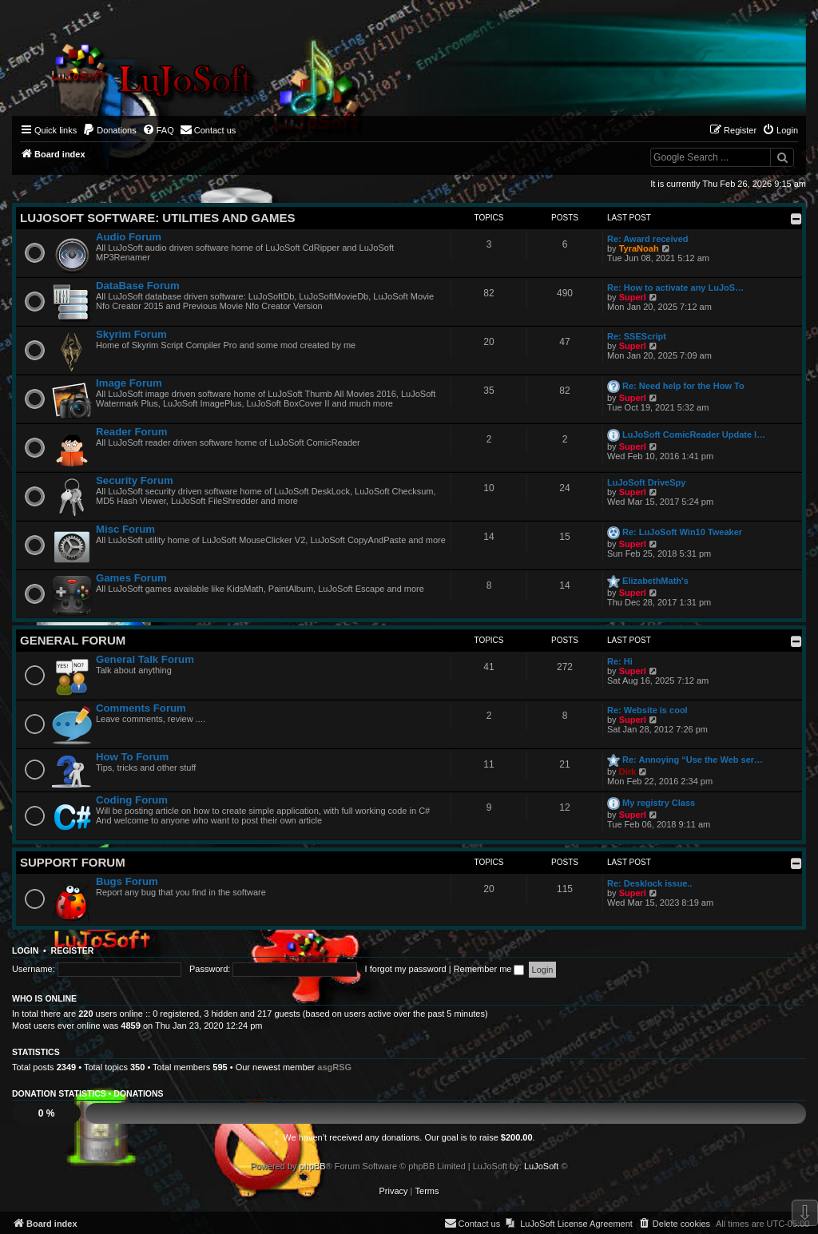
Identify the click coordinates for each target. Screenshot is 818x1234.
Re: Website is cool (647, 710)
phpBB (313, 1166)
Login (25, 950)
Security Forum (134, 480)
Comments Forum (141, 708)
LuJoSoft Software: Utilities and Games (157, 217)
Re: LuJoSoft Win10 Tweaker (682, 532)
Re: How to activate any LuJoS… (675, 287)
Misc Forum (125, 529)
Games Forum (131, 578)
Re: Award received (648, 239)
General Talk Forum (145, 659)
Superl (632, 297)
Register (72, 950)
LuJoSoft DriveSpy (646, 482)
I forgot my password (406, 969)
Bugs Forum (127, 881)
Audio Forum (128, 237)
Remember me (489, 969)
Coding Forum (132, 800)
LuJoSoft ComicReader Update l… (693, 434)
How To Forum (132, 757)
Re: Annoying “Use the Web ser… (692, 759)
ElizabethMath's (655, 580)
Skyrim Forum (131, 334)
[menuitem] (109, 130)
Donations (138, 1093)
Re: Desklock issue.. (649, 883)
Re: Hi (620, 661)
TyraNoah (639, 248)
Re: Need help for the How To (683, 386)
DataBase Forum (138, 286)
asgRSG (334, 1067)
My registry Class (658, 802)
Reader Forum (131, 432)
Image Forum (129, 383)
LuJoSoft (541, 1166)
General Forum (72, 640)
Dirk (627, 771)
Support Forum (72, 862)
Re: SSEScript (636, 336)
